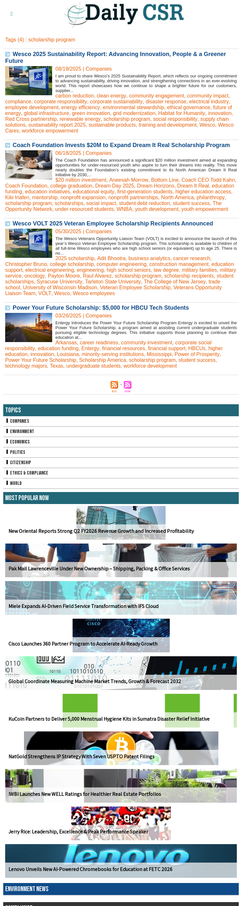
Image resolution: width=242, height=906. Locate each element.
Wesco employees (94, 299)
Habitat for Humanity (182, 113)
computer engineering (122, 270)
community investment (147, 348)
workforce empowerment (50, 130)
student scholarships (28, 287)
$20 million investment (81, 180)
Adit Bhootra (111, 264)
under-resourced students (135, 209)
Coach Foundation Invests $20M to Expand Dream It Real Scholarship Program (122, 145)
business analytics (150, 264)
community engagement (156, 95)
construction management (180, 270)
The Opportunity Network (74, 209)
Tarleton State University (131, 287)
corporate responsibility (60, 101)
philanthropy (41, 203)
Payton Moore (81, 281)
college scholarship (72, 270)
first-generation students (169, 191)
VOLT (45, 299)
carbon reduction (74, 95)
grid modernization (134, 113)
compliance (18, 101)
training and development (168, 125)
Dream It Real (209, 186)
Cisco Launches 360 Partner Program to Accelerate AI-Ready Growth (82, 649)
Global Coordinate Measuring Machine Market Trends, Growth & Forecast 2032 (94, 687)
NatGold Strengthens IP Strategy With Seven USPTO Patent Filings (81, 762)
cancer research (192, 264)
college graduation (86, 186)
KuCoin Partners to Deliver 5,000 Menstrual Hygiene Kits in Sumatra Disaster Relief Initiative (109, 724)
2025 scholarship (75, 264)
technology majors (26, 371)
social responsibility (176, 119)
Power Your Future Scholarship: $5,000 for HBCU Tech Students (101, 313)
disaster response (165, 101)
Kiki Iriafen (60, 197)
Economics (17, 448)
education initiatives (71, 191)
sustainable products (113, 125)
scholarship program (127, 119)
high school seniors (129, 276)
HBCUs (197, 354)
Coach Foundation (41, 186)
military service (22, 281)
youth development (208, 209)
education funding (25, 191)
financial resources (123, 354)
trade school (19, 293)
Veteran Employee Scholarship (149, 293)
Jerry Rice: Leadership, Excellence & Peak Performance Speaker (77, 837)
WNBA (175, 209)
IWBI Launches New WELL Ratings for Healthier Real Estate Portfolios (84, 800)
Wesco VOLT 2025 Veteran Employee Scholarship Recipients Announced (113, 229)
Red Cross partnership (31, 119)
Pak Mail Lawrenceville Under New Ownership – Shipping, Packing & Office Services (98, 574)
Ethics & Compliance (26, 479)
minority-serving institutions (113, 360)
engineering (90, 276)
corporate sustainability (116, 101)
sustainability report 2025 (57, 125)
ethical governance (189, 107)
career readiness (99, 348)
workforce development (151, 371)
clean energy (111, 95)
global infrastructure (46, 113)
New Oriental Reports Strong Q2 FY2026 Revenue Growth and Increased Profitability (100, 536)
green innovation (91, 113)
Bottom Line (165, 180)
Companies (17, 427)
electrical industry (209, 101)
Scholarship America (103, 366)
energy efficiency (81, 107)
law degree (167, 276)
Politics (15, 458)
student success (23, 209)
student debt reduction (198, 203)
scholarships (122, 203)
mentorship (88, 197)
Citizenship (18, 468)
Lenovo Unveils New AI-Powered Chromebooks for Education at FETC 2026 (90, 875)
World (13, 489)
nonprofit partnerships (177, 197)
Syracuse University (78, 287)
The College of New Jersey (193, 287)
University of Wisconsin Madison (73, 293)
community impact (208, 95)
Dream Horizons (171, 186)
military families (200, 276)
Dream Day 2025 (130, 186)
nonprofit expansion (126, 197)
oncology (52, 281)
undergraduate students (93, 371)
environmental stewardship (134, 107)
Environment (19, 437)
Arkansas (66, 348)
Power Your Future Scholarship (41, 366)
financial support (167, 354)
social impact (154, 203)
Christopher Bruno (26, 270)
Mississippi (159, 360)
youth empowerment (28, 215)
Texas (56, 371)
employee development (32, 107)
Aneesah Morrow (128, 180)
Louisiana (68, 360)
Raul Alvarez (115, 281)
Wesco (208, 125)
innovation (220, 113)
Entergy (90, 354)
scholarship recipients (208, 281)
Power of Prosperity (198, 360)
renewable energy (80, 119)
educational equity (118, 191)
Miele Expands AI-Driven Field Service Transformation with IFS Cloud (83, 612)
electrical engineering (49, 276)
